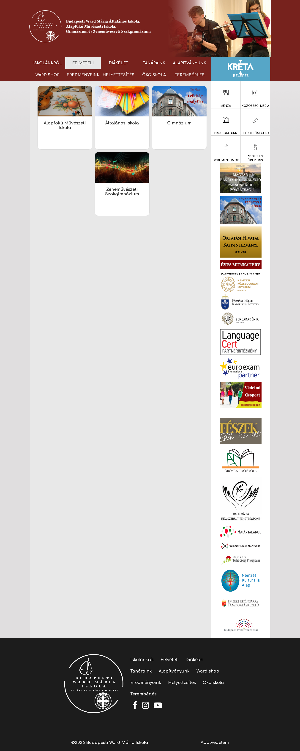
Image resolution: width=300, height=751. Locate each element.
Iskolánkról (47, 63)
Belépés (241, 69)
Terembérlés (190, 75)
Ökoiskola (154, 75)
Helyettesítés (118, 75)
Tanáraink (154, 63)
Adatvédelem (215, 742)
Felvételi (83, 63)
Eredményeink (83, 75)
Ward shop (47, 75)
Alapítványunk (189, 63)
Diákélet (118, 63)
